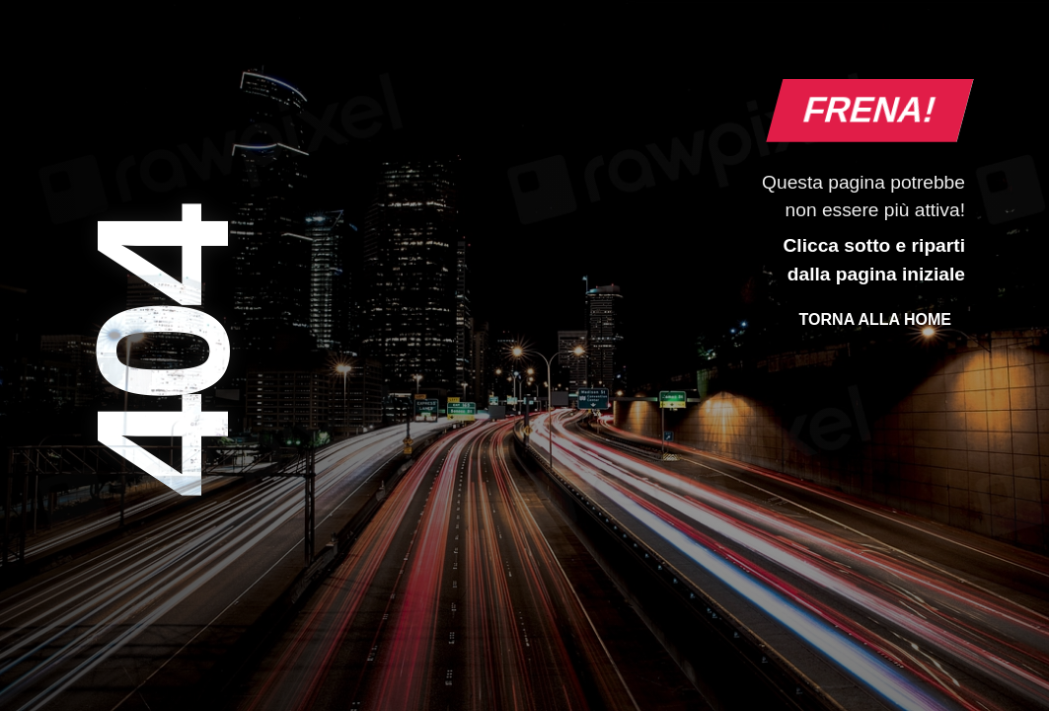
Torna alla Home (875, 319)
